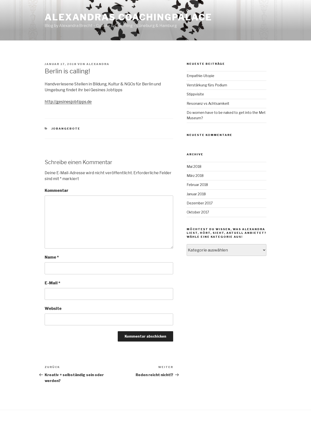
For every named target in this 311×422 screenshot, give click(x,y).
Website (53, 308)
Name (52, 257)
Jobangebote (66, 128)
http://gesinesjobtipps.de (68, 101)
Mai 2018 (194, 166)
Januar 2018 (196, 194)
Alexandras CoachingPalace (128, 17)
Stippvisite (195, 94)
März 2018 (195, 175)
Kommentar (56, 190)
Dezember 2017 (200, 203)
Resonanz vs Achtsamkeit (208, 103)
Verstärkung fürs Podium (207, 85)
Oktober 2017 (198, 212)
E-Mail (52, 283)
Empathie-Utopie (200, 76)
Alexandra (97, 64)
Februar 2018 (197, 185)
